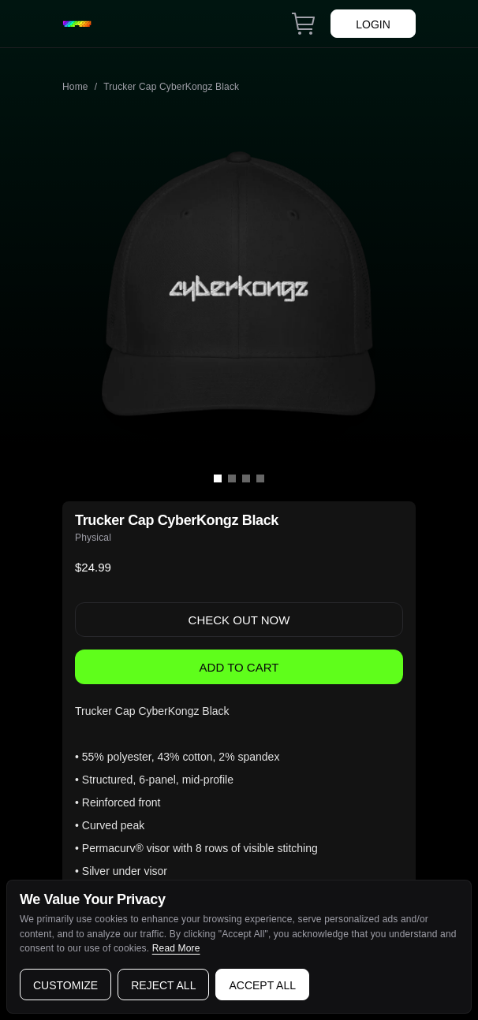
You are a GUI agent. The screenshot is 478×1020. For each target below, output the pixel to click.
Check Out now (239, 620)
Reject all (163, 985)
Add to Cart (239, 667)
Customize (65, 985)
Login (373, 24)
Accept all (262, 985)
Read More (176, 948)
